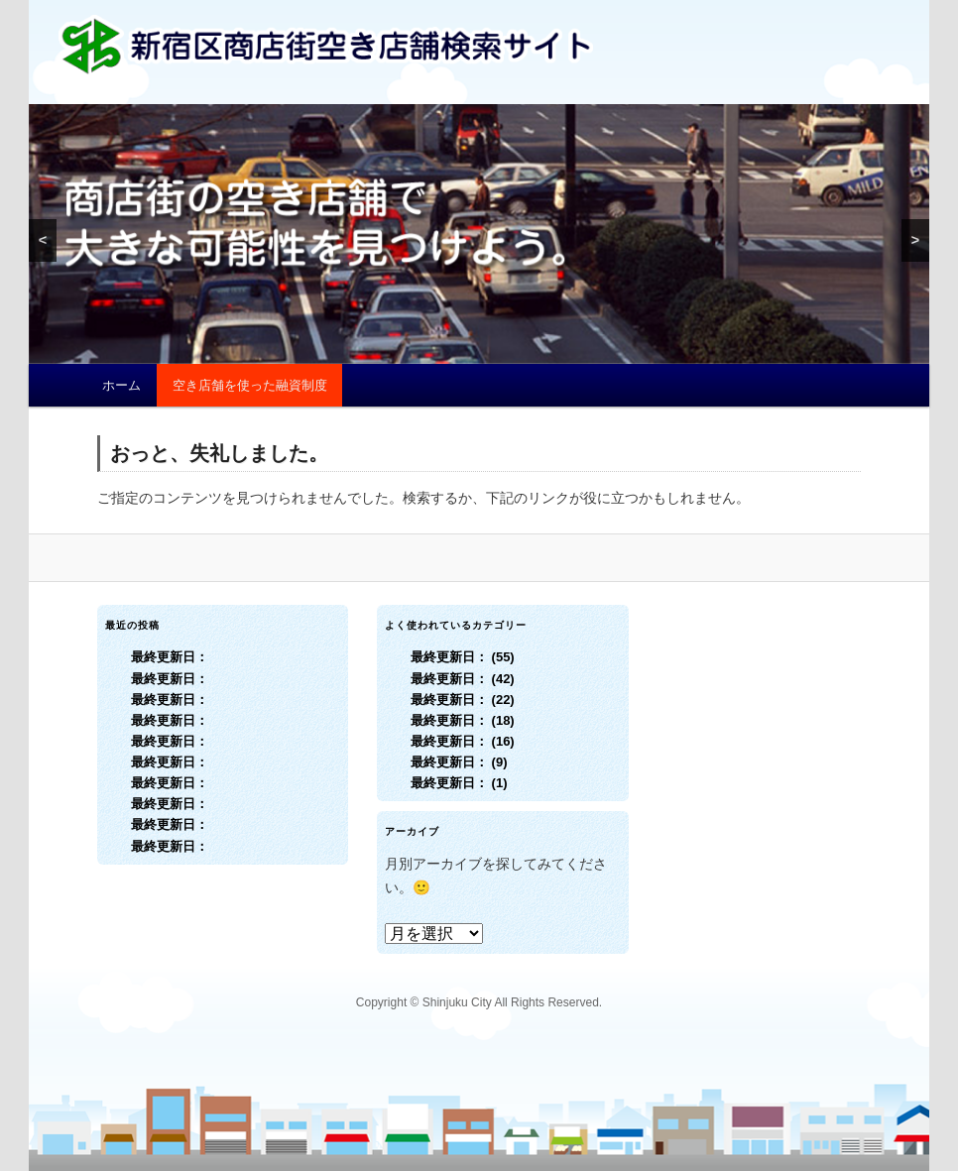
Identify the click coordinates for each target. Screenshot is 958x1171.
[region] (479, 234)
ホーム (121, 385)
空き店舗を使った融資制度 (250, 385)
